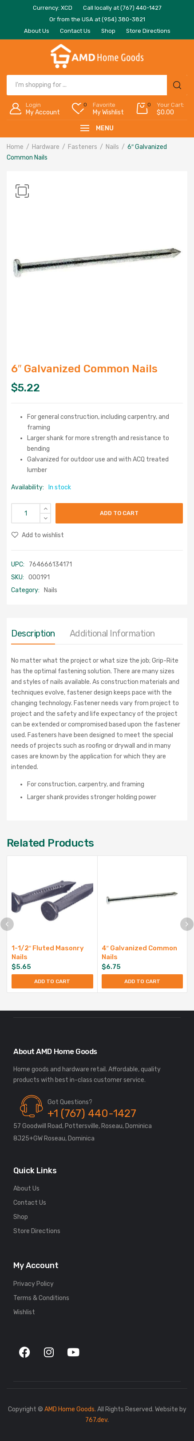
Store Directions (36, 1231)
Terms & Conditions (41, 1298)
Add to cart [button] (52, 981)
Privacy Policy (33, 1284)
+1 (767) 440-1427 (92, 1113)
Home (15, 147)
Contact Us (29, 1203)
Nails (112, 147)
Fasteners (82, 147)
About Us (26, 1188)
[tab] (33, 635)
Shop (20, 1217)
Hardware (45, 147)
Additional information (112, 633)
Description (33, 633)
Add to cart (119, 513)
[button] (22, 191)
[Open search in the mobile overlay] (97, 85)
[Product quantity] (31, 513)
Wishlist (24, 1312)
